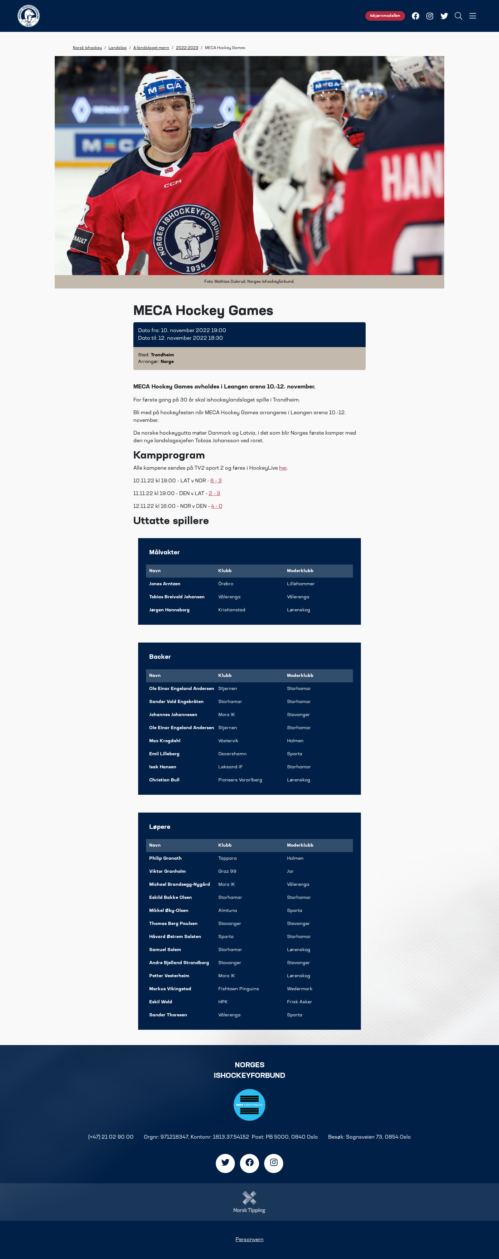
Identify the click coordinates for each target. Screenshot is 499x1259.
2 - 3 (214, 493)
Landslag (118, 48)
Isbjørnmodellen (385, 16)
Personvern (249, 1239)
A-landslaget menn (151, 48)
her (283, 468)
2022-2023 (187, 48)
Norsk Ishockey (87, 48)
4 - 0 (216, 506)
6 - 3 (216, 481)
